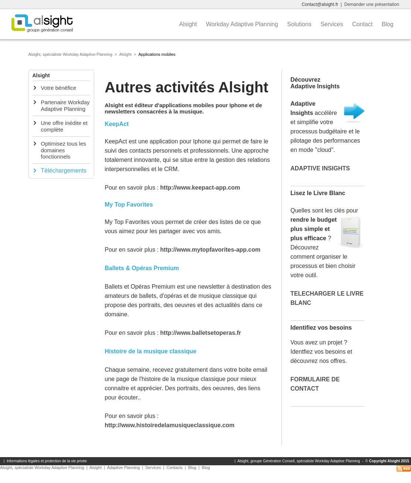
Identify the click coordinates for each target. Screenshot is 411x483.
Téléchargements (64, 170)
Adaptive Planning (123, 467)
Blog (388, 24)
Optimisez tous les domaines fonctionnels (63, 150)
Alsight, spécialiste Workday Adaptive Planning (70, 54)
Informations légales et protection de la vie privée (47, 461)
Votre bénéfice (58, 88)
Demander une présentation (371, 4)
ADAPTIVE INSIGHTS (320, 168)
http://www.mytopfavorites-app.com (210, 249)
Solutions (300, 24)
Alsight (188, 24)
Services (333, 24)
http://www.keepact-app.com (200, 187)
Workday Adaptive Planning (243, 24)
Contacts (174, 467)
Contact (363, 24)
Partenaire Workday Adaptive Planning (65, 105)
